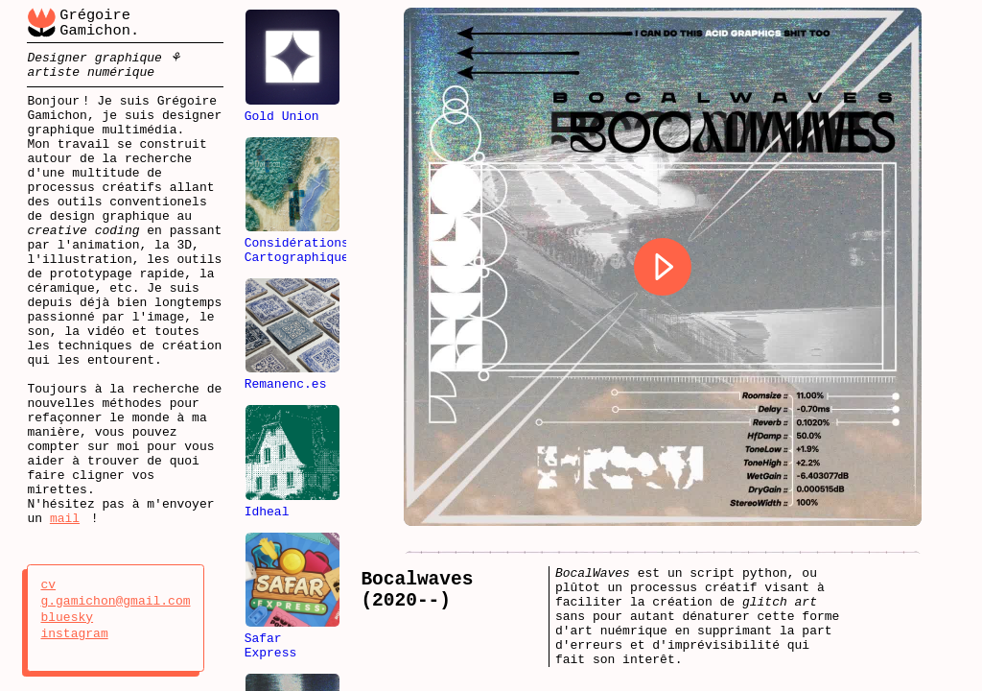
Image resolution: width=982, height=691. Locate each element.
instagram (73, 634)
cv (66, 585)
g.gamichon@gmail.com (115, 601)
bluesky (66, 618)
